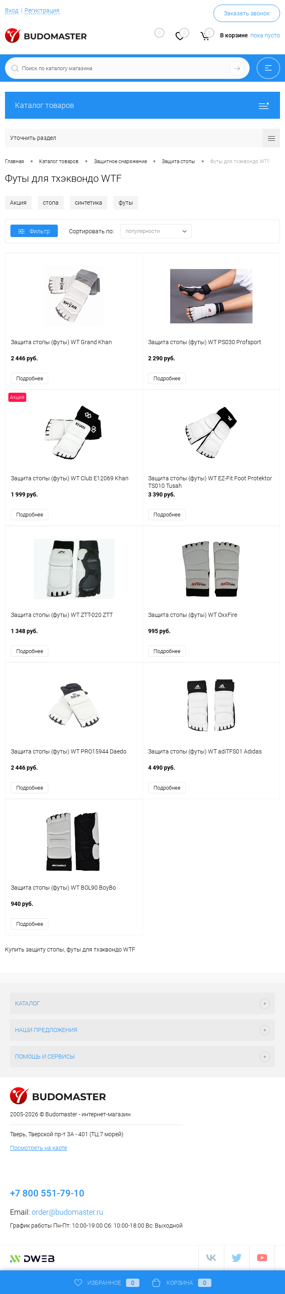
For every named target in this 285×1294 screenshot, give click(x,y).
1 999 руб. (74, 499)
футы (126, 202)
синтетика (88, 202)
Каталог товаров (142, 105)
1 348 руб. (74, 635)
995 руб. (211, 635)
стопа (51, 202)
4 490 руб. (211, 772)
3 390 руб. (211, 499)
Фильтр (34, 231)
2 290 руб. (211, 362)
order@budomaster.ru (67, 1212)
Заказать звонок (247, 13)
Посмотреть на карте (38, 1148)
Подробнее (29, 378)
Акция (18, 202)
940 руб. (74, 909)
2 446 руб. (74, 362)
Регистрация (42, 10)
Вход (11, 10)
